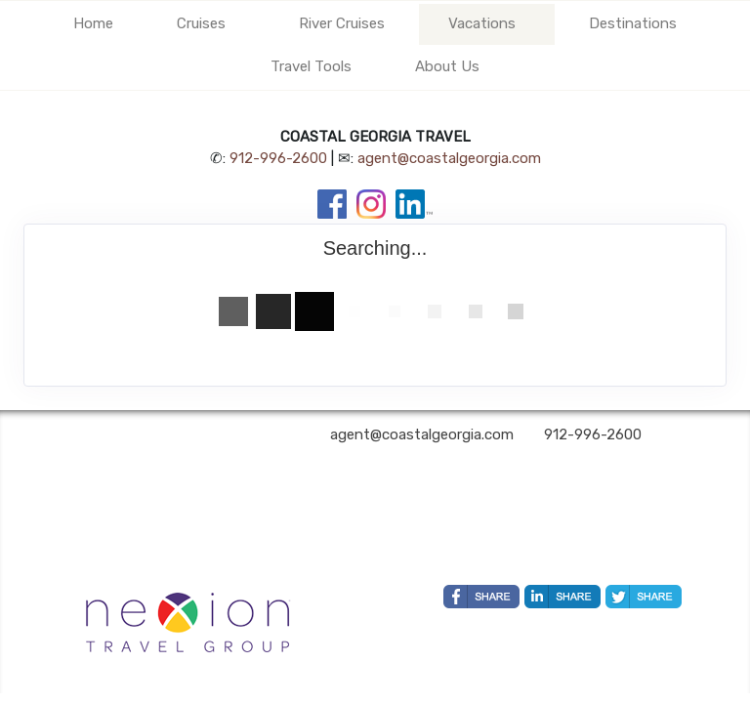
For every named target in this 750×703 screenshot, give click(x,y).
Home (93, 23)
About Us (447, 66)
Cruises (201, 23)
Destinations (633, 23)
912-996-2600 (278, 158)
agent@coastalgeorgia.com (449, 158)
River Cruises (342, 23)
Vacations (482, 23)
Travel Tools (311, 66)
